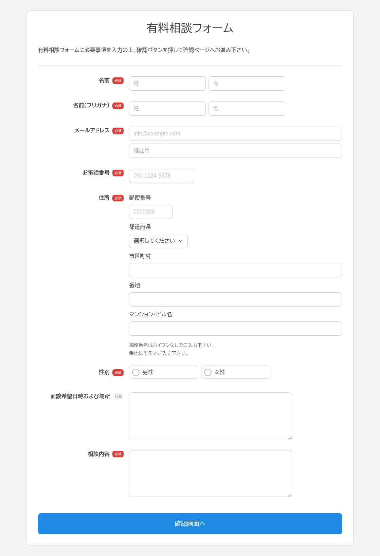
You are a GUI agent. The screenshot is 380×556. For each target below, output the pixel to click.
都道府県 (140, 227)
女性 (214, 372)
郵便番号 (140, 198)
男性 (142, 372)
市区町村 (140, 256)
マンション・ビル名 (150, 314)
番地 (134, 285)
